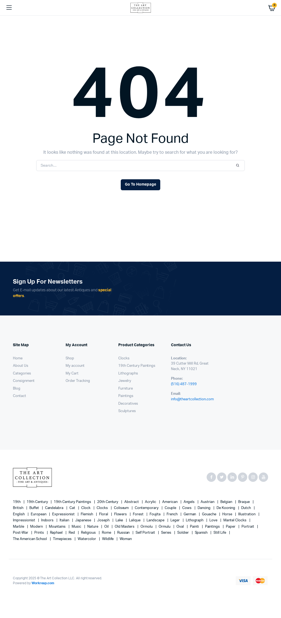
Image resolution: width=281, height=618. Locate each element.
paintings (213, 526)
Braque (244, 502)
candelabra (54, 508)
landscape (156, 520)
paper (231, 526)
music (77, 526)
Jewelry (124, 381)
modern (37, 526)
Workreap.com (43, 583)
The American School (30, 539)
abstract (132, 502)
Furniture (125, 388)
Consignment (24, 381)
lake (120, 520)
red (72, 533)
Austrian (208, 502)
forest (138, 514)
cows (187, 508)
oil (106, 526)
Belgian (226, 502)
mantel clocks (235, 520)
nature (93, 526)
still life (220, 533)
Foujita (155, 514)
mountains (58, 526)
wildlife (108, 539)
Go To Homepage (140, 184)
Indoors (48, 520)
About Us (20, 366)
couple (171, 508)
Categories (22, 373)
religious (89, 533)
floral (104, 514)
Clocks (124, 358)
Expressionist (63, 514)
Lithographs (128, 373)
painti (195, 526)
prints (39, 533)
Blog (16, 388)
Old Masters (125, 526)
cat (72, 508)
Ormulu (165, 526)
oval (180, 526)
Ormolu (146, 526)
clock (86, 508)
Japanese (83, 520)
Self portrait (146, 533)
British (18, 508)
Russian (124, 533)
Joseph (103, 520)
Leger (175, 520)
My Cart (72, 373)
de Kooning (226, 508)
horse (227, 514)
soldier (183, 533)
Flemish (87, 514)
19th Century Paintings (136, 366)
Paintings (125, 396)
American (170, 502)
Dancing (205, 508)
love (213, 520)
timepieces (62, 539)
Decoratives (128, 404)
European (39, 514)
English (19, 514)
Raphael (57, 533)
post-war (21, 533)
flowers (121, 514)
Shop (70, 358)
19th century (38, 502)
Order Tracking (78, 381)
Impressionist (24, 520)
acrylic (151, 502)
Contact (19, 396)
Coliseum (122, 508)
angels (190, 502)
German (190, 514)
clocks (103, 508)
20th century (108, 502)
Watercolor (87, 539)
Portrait (248, 526)
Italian (65, 520)
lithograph (195, 520)
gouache (209, 514)
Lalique (135, 520)
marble (19, 526)
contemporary (147, 508)
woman (126, 539)
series (166, 533)
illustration (247, 514)
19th (17, 502)
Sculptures (127, 411)
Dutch (246, 508)
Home (18, 358)
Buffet (34, 508)
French (172, 514)
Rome (107, 533)
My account (75, 366)
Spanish (202, 533)
